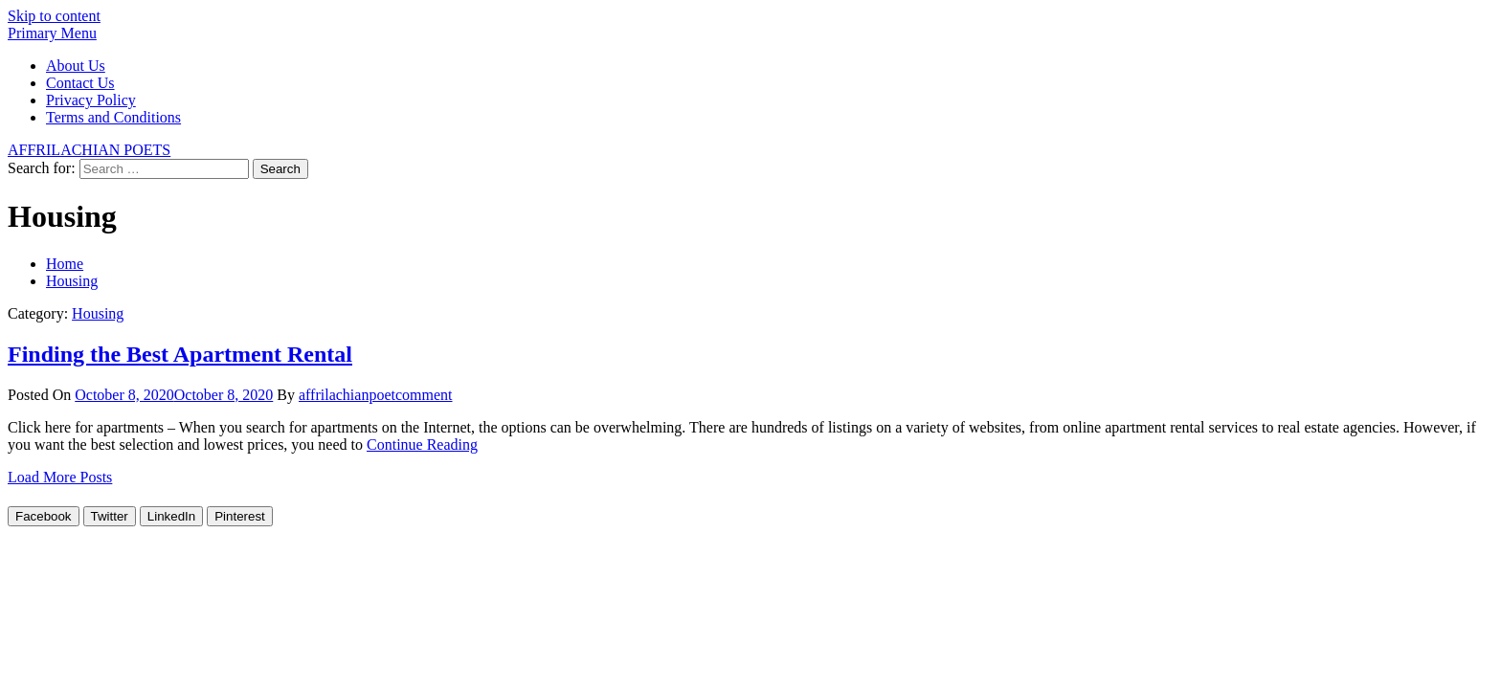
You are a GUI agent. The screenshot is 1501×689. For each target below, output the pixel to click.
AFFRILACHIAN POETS (89, 150)
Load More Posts (60, 477)
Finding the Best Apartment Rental (180, 354)
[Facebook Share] (43, 516)
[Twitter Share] (109, 516)
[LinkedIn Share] (171, 516)
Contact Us (80, 83)
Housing (97, 313)
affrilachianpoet (347, 395)
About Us (75, 65)
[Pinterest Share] (240, 516)
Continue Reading (422, 444)
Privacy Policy (91, 100)
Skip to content (54, 16)
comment (424, 395)
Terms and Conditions (113, 117)
